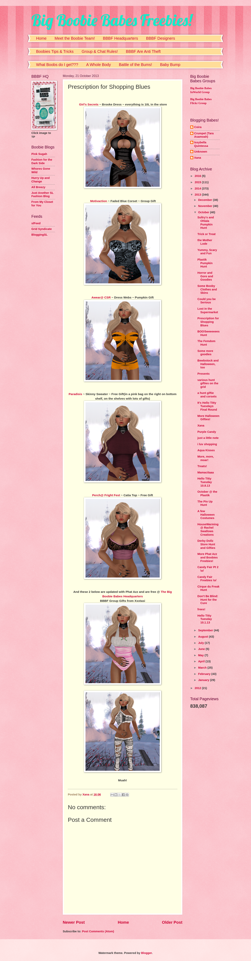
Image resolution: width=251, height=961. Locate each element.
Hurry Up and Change (40, 179)
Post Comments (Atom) (98, 931)
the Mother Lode (204, 242)
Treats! (202, 466)
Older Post (172, 922)
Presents (203, 373)
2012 (198, 688)
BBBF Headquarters (120, 38)
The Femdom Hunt (206, 343)
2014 (198, 188)
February (204, 673)
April (202, 661)
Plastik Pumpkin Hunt (205, 263)
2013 (198, 194)
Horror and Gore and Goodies (205, 276)
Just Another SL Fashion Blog (42, 194)
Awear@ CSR (101, 297)
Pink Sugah (39, 154)
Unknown (200, 151)
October (204, 212)
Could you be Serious (206, 300)
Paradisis (75, 394)
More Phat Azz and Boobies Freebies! (207, 557)
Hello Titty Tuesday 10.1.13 (204, 619)
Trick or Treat (206, 234)
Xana (197, 157)
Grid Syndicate (41, 229)
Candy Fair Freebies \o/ (206, 578)
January (204, 680)
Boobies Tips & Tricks (55, 51)
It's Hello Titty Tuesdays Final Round (207, 406)
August (203, 636)
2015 (198, 182)
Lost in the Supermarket (207, 310)
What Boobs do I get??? (57, 64)
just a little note (208, 437)
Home (41, 38)
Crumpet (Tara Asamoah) (204, 135)
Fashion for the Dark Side (41, 161)
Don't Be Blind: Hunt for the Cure (207, 600)
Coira (198, 127)
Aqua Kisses (206, 450)
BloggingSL (39, 234)
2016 (198, 176)
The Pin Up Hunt (205, 503)
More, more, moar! (205, 458)
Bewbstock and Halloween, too (208, 364)
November (205, 206)
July (201, 642)
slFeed (36, 223)
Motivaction (98, 201)
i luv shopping (207, 444)
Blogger (146, 953)
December (205, 199)
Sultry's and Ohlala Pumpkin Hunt (205, 222)
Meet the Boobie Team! (75, 38)
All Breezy (38, 187)
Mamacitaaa (205, 472)
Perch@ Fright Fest (106, 495)
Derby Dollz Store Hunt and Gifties (206, 544)
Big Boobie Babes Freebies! (111, 20)
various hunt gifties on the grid (207, 383)
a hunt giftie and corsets (207, 394)
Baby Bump (170, 64)
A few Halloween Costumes (206, 515)
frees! (201, 609)
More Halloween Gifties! (208, 417)
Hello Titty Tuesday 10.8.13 (204, 482)
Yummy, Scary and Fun (207, 251)
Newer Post (74, 922)
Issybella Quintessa (201, 144)
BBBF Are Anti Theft (143, 51)
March (202, 667)
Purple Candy (206, 431)
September (206, 630)
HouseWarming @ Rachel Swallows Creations (207, 529)
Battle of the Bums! (135, 64)
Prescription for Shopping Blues (208, 322)
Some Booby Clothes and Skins (207, 289)
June (202, 649)
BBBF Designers (160, 38)
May (201, 655)
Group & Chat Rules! (100, 51)
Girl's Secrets (88, 104)
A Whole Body (98, 64)
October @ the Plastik (207, 493)
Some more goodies (205, 352)
